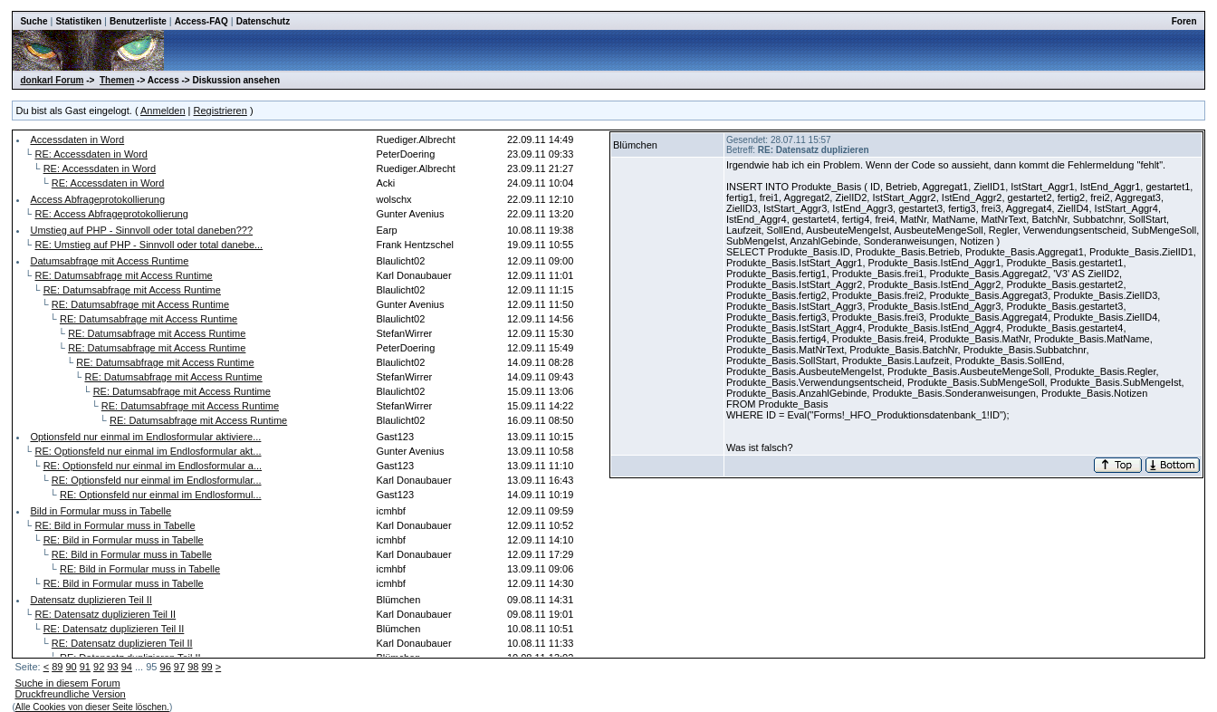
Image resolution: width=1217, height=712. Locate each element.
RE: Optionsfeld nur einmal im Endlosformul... (161, 494)
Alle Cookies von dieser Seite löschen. (92, 707)
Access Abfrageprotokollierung (97, 199)
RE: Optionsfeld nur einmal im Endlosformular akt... (147, 451)
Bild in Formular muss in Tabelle (100, 510)
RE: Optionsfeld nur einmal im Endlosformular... (157, 480)
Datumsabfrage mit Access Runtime (109, 260)
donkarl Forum (51, 80)
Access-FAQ (201, 21)
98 (192, 666)
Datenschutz (263, 21)
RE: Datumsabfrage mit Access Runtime (123, 275)
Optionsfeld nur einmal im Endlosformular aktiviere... (145, 436)
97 (179, 666)
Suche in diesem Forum (67, 683)
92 (98, 666)
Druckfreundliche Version (69, 693)
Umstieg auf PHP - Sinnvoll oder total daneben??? (141, 230)
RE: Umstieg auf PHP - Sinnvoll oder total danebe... (148, 244)
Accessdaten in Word (77, 139)
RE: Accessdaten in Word (91, 154)
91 (85, 666)
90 (70, 666)
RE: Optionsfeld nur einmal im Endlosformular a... (153, 465)
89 (57, 666)
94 (126, 666)
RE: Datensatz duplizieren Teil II (105, 614)
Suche (33, 21)
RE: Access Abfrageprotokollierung (110, 213)
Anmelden (163, 110)
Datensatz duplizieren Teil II (90, 599)
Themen (117, 80)
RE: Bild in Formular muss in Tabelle (114, 525)
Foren (1184, 21)
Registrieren (220, 110)
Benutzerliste (138, 21)
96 (165, 666)
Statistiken (78, 21)
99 (206, 666)
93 (112, 666)
